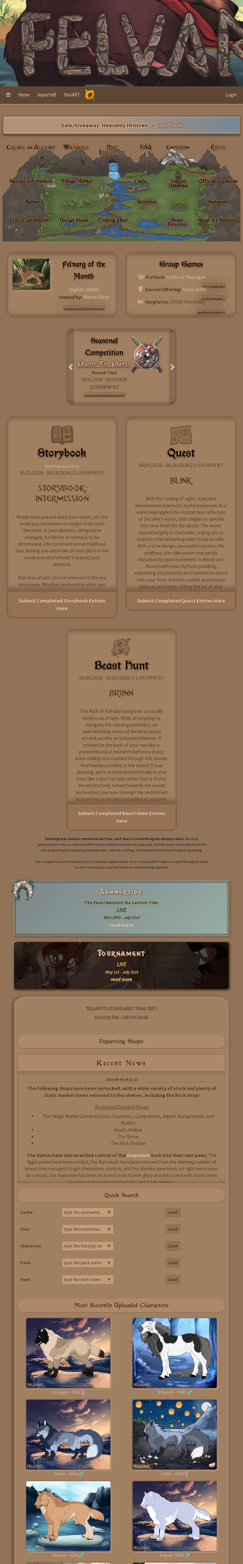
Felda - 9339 (172, 1473)
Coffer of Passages (186, 277)
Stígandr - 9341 (172, 1392)
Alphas (31, 201)
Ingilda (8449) (84, 289)
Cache (140, 181)
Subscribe (218, 201)
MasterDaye (96, 297)
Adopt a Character (216, 220)
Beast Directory (177, 222)
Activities (146, 201)
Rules (218, 147)
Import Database (178, 183)
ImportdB (46, 95)
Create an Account (31, 147)
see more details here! (104, 394)
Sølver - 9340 (65, 1473)
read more (122, 925)
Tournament (121, 953)
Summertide (121, 892)
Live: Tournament (29, 220)
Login (231, 95)
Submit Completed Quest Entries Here (181, 600)
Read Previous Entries (62, 466)
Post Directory (112, 150)
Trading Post (112, 220)
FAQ (146, 147)
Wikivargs (76, 147)
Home (24, 95)
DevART (72, 95)
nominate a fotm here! (84, 307)
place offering (212, 297)
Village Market (76, 181)
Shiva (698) (194, 289)
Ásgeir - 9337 (172, 1555)
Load (173, 1212)
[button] (8, 95)
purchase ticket (211, 310)
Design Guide (74, 220)
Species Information (31, 181)
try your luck (214, 284)
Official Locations (218, 181)
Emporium (178, 147)
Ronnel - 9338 (65, 1555)
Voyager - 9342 (66, 1392)
